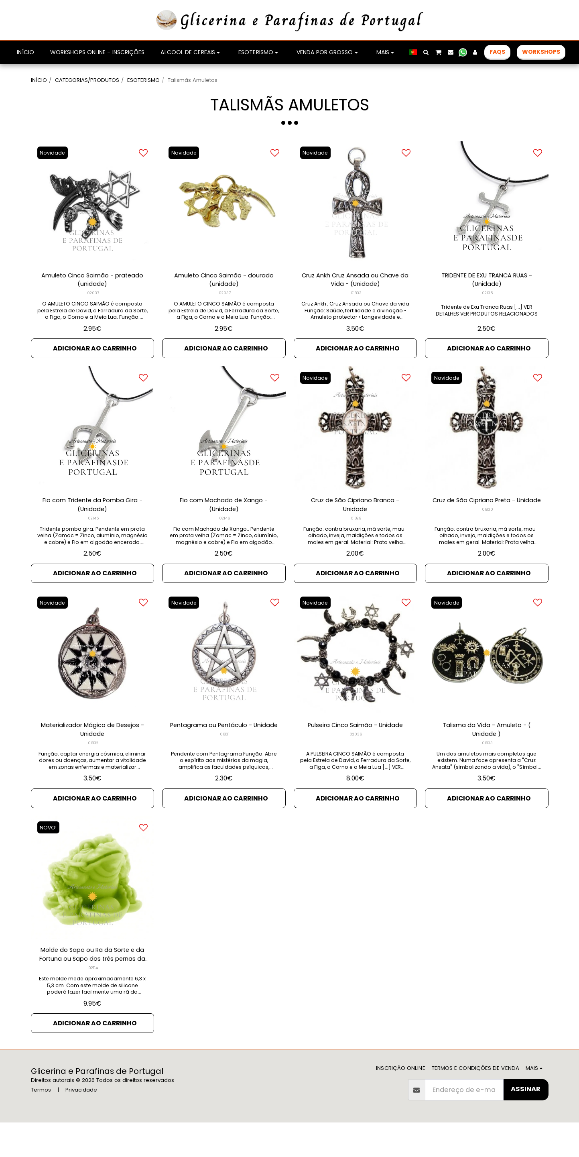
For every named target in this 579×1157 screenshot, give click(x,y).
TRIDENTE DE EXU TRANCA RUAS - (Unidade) (486, 301)
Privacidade (81, 1124)
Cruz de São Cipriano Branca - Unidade (355, 530)
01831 (224, 772)
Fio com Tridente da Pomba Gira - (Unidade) (92, 530)
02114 (93, 1001)
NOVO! (49, 858)
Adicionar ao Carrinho (94, 371)
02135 (487, 316)
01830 (487, 544)
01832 (93, 772)
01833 (356, 316)
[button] (426, 52)
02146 (224, 544)
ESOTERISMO (143, 80)
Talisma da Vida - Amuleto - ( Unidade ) (486, 758)
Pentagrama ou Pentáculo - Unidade (224, 758)
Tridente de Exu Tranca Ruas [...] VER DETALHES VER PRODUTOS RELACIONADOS (486, 332)
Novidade (53, 173)
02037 (93, 316)
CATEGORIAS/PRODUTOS (87, 80)
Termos (41, 1124)
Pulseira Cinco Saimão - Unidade (355, 753)
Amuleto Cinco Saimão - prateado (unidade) (92, 301)
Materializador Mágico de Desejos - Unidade (92, 758)
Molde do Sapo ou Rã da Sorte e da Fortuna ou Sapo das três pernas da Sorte (92, 987)
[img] (92, 224)
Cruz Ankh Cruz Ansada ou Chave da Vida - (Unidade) (355, 301)
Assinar (525, 1123)
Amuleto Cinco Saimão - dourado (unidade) (224, 301)
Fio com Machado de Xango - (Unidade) (224, 530)
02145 (93, 544)
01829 (356, 544)
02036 (356, 762)
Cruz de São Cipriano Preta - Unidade (486, 530)
